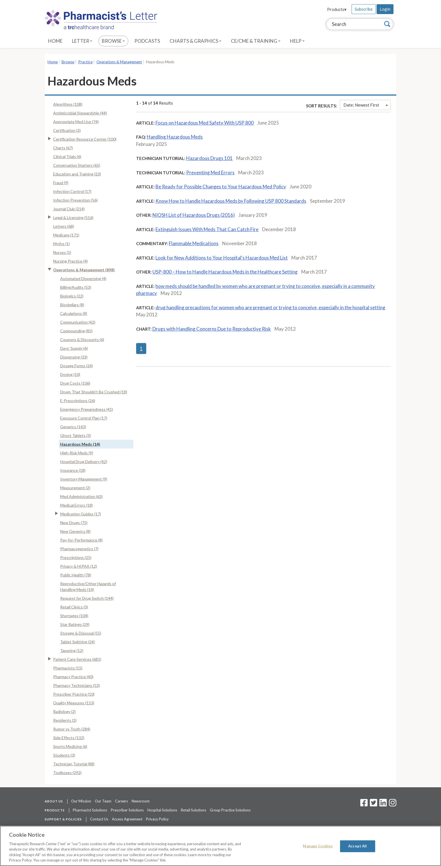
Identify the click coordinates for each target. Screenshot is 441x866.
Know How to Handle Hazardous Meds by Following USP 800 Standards (231, 201)
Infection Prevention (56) (75, 200)
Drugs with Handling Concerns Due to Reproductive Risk (211, 329)
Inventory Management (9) (83, 479)
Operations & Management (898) (84, 269)
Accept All (357, 846)
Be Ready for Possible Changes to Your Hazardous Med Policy (221, 187)
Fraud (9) (60, 182)
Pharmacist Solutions (90, 810)
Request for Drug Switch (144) (87, 598)
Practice (85, 62)
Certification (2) (67, 130)
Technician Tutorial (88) (73, 763)
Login (385, 9)
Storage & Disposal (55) (80, 633)
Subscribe (364, 9)
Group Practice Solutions (230, 810)
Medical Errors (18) (76, 505)
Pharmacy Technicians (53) (76, 685)
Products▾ (336, 9)
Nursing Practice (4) (70, 261)
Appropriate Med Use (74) (76, 121)
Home (55, 41)
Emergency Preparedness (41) (86, 409)
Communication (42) (77, 322)
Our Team (103, 801)
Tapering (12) (71, 650)
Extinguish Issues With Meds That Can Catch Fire (207, 229)
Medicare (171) (66, 235)
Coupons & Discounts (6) (82, 339)
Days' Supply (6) (74, 348)
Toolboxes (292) (67, 772)
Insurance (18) (73, 470)
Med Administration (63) (81, 496)
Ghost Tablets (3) (75, 435)
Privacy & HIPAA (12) (78, 566)
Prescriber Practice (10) (73, 694)
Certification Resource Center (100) (84, 139)
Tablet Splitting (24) (77, 641)
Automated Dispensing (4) (83, 278)
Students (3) (64, 755)
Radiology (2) (64, 711)
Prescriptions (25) (75, 557)
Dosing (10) (70, 374)
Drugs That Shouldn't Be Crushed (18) (93, 391)
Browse (113, 41)
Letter (82, 41)
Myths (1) (61, 243)
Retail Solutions (193, 810)
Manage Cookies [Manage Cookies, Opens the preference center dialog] (318, 846)
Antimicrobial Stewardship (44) (80, 112)
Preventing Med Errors (210, 172)
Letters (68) (63, 226)
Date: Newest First (365, 104)
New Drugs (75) (73, 522)
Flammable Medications (194, 243)
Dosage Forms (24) (76, 365)
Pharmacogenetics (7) (79, 548)
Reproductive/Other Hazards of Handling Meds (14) (88, 586)
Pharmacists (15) (67, 668)
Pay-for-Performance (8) (81, 540)
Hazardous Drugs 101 (209, 158)
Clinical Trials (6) (67, 156)
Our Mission (81, 801)
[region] (220, 846)
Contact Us (99, 819)
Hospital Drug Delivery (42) (83, 461)
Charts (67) (63, 147)
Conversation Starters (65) (76, 165)
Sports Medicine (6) (70, 746)
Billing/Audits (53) (75, 287)
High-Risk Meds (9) (76, 452)
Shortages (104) (74, 615)
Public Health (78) (75, 574)
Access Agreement (127, 819)
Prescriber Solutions (127, 810)
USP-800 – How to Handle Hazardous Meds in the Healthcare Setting (225, 272)
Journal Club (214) (69, 208)
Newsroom (141, 801)
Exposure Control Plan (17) (83, 418)
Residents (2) (64, 720)
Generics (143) (73, 426)
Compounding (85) (76, 330)
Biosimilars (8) (72, 304)
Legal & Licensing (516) (73, 217)
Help (297, 41)
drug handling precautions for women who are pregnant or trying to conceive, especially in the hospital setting (270, 307)
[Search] (387, 24)
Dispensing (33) (73, 357)
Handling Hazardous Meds (175, 137)
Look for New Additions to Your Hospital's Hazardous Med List (222, 258)
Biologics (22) (72, 296)
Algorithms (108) (67, 104)
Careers (121, 801)
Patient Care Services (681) (77, 659)
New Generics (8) (75, 531)
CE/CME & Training (255, 41)
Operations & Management (119, 62)
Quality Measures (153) (73, 702)
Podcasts (147, 41)
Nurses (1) (62, 252)
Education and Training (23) (77, 174)
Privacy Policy (157, 819)
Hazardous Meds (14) (80, 444)
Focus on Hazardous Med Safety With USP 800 (205, 123)
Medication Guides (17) (80, 513)
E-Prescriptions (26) (77, 400)
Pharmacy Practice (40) (73, 676)
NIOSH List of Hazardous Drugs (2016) (193, 215)
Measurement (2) (75, 487)
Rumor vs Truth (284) (71, 729)
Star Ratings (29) (74, 624)
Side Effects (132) (68, 737)
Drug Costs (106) (75, 383)
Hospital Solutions (162, 810)
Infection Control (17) (72, 191)
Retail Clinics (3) (74, 607)
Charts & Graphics (195, 41)
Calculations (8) (73, 313)
